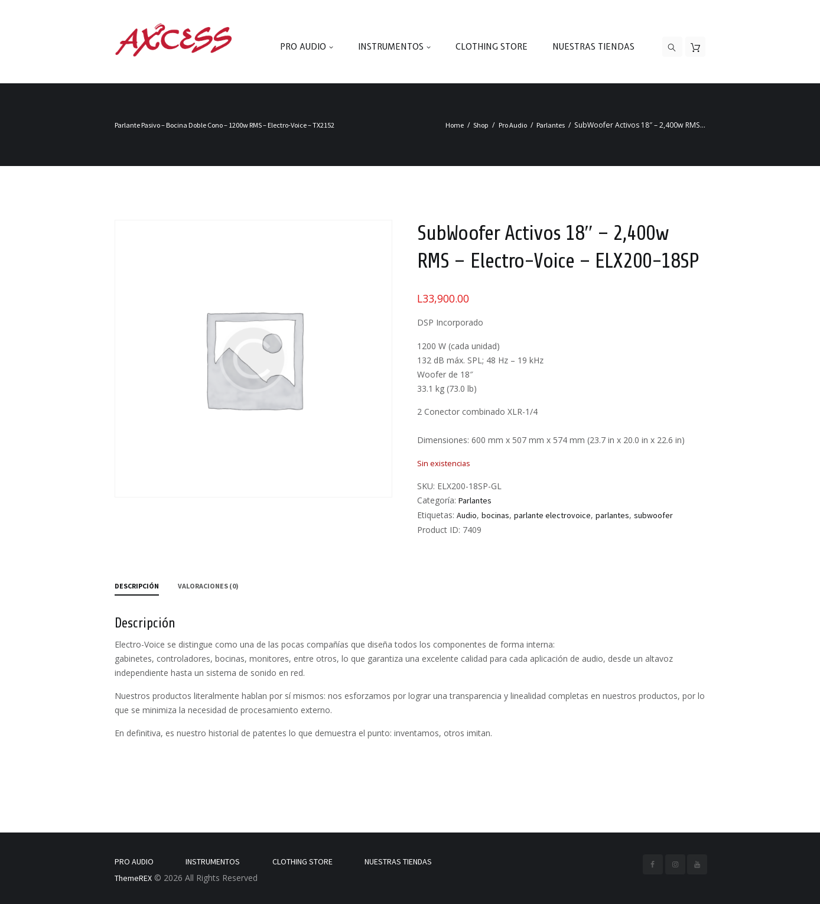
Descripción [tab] (137, 585)
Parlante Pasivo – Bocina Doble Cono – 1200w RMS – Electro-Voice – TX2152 (224, 125)
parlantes (612, 515)
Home (454, 125)
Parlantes (550, 125)
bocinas (495, 515)
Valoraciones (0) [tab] (208, 585)
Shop (481, 125)
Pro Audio (513, 125)
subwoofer (653, 515)
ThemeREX (133, 878)
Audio (467, 515)
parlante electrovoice (552, 515)
